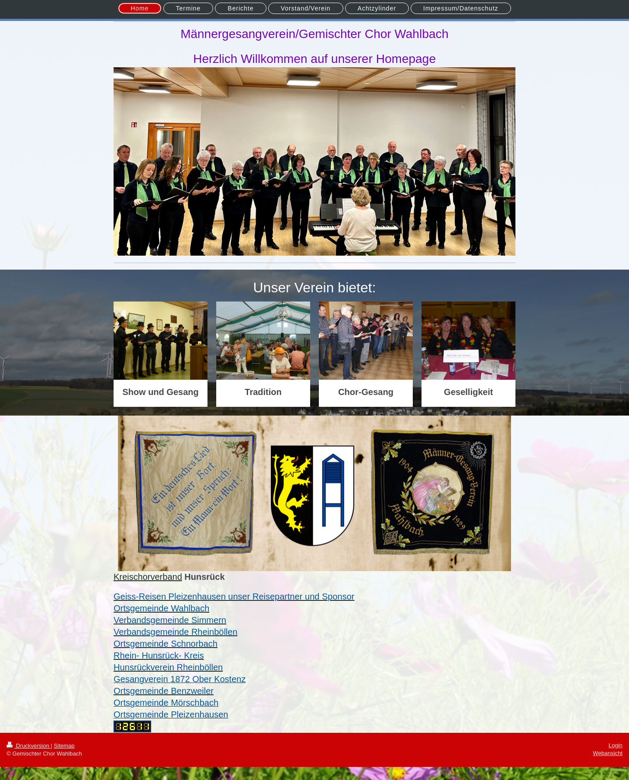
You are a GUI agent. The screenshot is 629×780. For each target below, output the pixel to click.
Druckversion (29, 745)
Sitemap (64, 745)
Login (615, 745)
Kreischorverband (148, 577)
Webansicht (607, 753)
